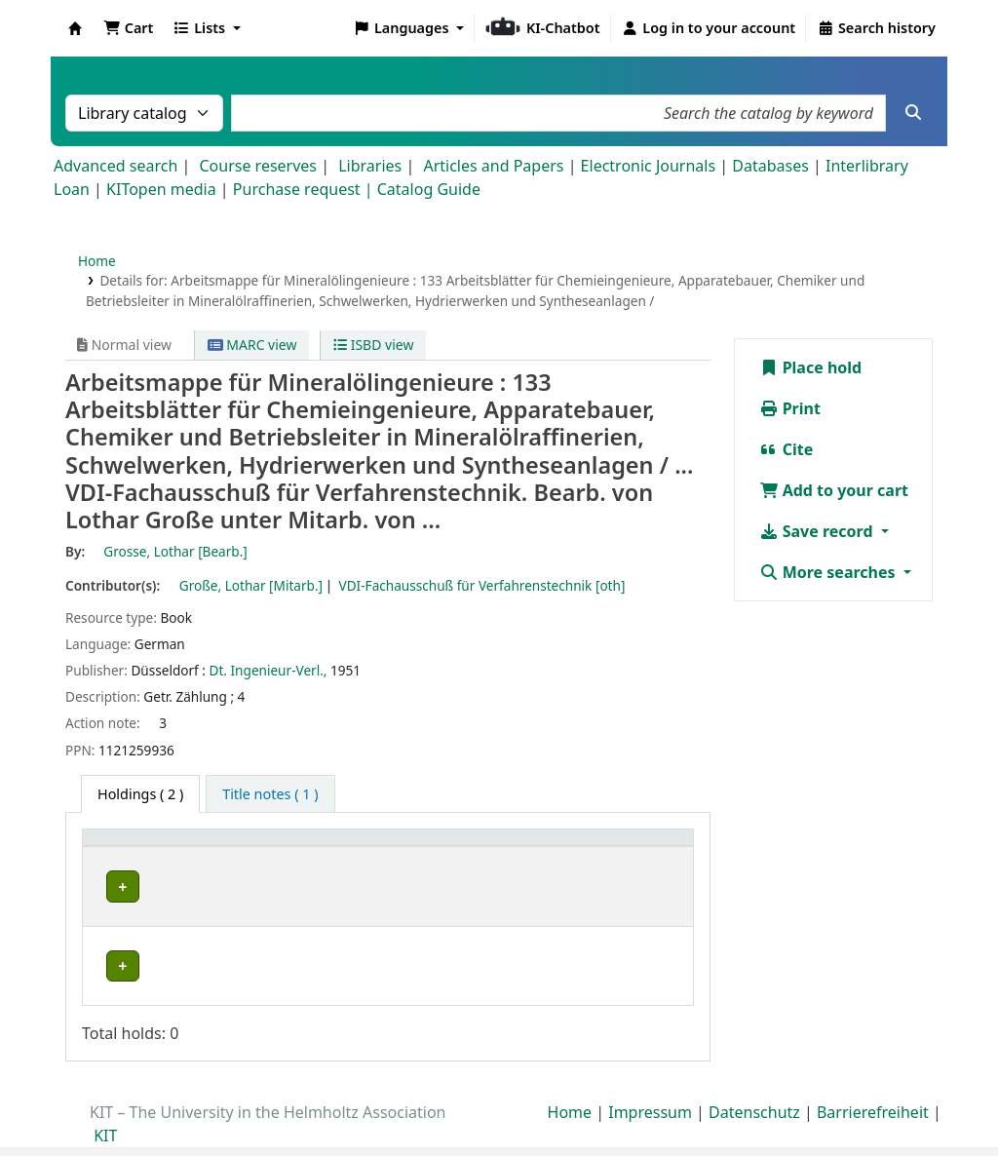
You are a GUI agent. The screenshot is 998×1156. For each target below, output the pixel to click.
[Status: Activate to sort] (642, 848)
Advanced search (115, 165)
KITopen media (161, 189)
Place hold (811, 367)
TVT (111, 886)
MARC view (252, 344)
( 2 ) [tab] (140, 794)
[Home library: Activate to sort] (162, 848)
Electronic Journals (648, 165)
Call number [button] (491, 847)
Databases (770, 165)
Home (97, 260)
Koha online (75, 28)
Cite (786, 449)
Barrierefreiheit (873, 1077)
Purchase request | (305, 189)
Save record (818, 531)
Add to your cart (834, 490)
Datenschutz (754, 1077)
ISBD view (373, 344)
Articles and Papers (493, 165)
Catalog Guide (428, 189)
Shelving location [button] (309, 847)
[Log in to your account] (709, 28)
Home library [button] (136, 847)
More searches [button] (829, 572)
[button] (128, 28)
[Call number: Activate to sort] (516, 848)
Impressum (650, 1077)
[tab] (270, 794)
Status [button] (622, 847)
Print (790, 408)
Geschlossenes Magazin (323, 929)
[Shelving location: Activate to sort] (341, 848)
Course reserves (258, 165)
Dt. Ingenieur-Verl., (268, 670)
